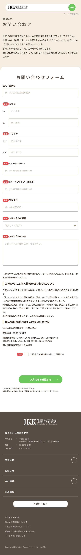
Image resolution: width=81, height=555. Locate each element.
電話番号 (10, 200)
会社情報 (9, 481)
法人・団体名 (9, 85)
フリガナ (10, 133)
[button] (41, 460)
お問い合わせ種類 (14, 218)
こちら (33, 315)
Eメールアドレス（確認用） (19, 182)
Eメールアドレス (14, 163)
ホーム (66, 14)
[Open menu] (72, 7)
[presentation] (40, 366)
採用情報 (9, 491)
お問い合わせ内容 (14, 236)
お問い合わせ (40, 503)
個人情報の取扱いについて (16, 522)
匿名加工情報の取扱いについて (18, 526)
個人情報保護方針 (12, 517)
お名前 (9, 104)
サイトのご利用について (15, 536)
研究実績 (9, 460)
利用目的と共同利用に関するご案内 (20, 531)
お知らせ (9, 470)
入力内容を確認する (40, 379)
